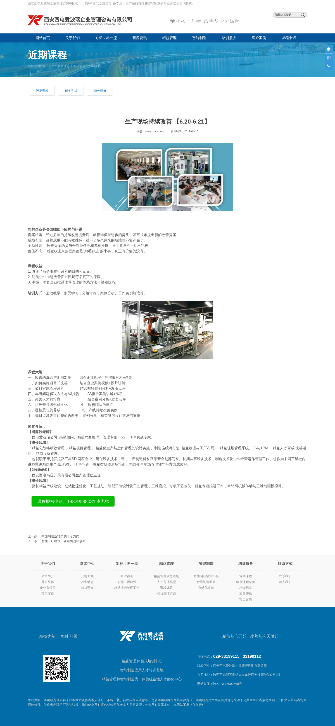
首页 (52, 66)
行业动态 (87, 582)
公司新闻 (87, 576)
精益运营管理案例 (127, 588)
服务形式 (71, 91)
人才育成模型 (166, 582)
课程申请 (289, 38)
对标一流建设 (126, 582)
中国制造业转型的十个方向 (59, 536)
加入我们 (285, 582)
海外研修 (100, 91)
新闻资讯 (139, 38)
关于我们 (72, 38)
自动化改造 (206, 588)
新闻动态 (63, 66)
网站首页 (43, 38)
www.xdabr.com (154, 131)
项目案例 (47, 593)
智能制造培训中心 (206, 576)
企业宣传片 (48, 588)
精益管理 (169, 38)
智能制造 (199, 38)
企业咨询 (127, 576)
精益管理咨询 (166, 593)
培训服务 (229, 38)
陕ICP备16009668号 (228, 684)
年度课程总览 (245, 582)
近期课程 (42, 91)
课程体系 (166, 588)
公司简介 (47, 576)
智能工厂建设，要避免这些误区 (63, 541)
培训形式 (245, 588)
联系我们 (285, 576)
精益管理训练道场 (166, 576)
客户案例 (259, 38)
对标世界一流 (106, 38)
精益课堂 (87, 588)
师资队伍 (47, 582)
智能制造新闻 (206, 582)
